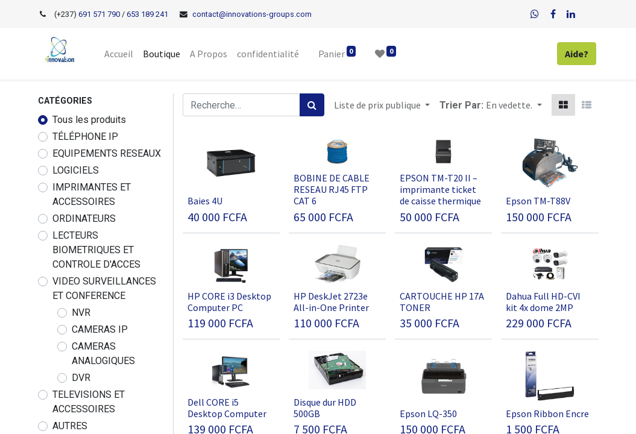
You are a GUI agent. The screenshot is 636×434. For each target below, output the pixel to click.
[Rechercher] (312, 104)
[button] (513, 105)
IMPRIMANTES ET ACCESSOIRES (91, 194)
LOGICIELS (75, 170)
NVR (81, 312)
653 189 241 (147, 14)
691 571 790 (98, 14)
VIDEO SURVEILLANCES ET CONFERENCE (104, 288)
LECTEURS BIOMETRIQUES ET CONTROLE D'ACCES (96, 250)
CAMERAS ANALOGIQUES (103, 353)
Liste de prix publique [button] (378, 105)
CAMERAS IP (100, 329)
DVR (81, 377)
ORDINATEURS (84, 218)
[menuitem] (118, 54)
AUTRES (69, 426)
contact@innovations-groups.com (252, 14)
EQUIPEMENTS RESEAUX (106, 153)
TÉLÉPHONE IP (85, 136)
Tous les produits (89, 119)
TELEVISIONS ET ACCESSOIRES (88, 402)
